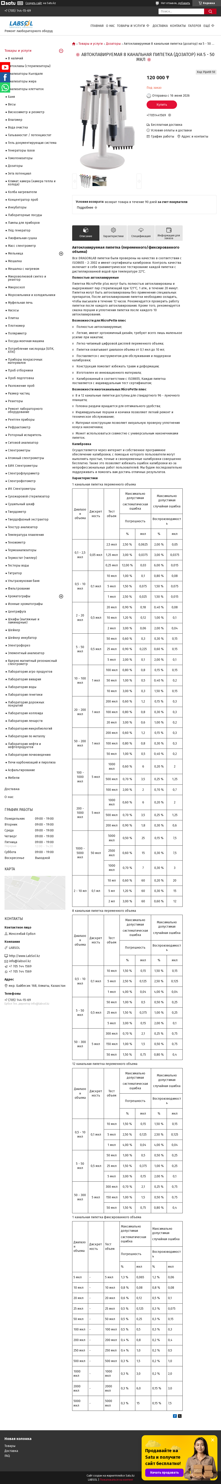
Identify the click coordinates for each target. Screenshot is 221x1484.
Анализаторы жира (22, 81)
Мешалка (15, 261)
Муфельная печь (20, 303)
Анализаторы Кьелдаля (25, 74)
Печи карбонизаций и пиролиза (31, 762)
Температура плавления (26, 535)
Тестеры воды (18, 565)
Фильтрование (19, 588)
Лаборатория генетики (25, 695)
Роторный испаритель (24, 435)
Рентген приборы (21, 420)
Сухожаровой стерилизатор (29, 496)
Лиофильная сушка (22, 238)
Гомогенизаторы (20, 158)
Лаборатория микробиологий (30, 728)
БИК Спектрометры (22, 466)
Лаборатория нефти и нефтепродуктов (24, 745)
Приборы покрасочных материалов (25, 361)
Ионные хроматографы (25, 604)
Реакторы (15, 401)
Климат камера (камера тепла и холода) (31, 182)
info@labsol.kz (20, 961)
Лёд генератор (19, 230)
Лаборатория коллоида (25, 713)
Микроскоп (16, 287)
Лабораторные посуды (25, 215)
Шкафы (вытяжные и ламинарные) (23, 620)
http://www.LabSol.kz (24, 956)
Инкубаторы (17, 207)
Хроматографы (19, 596)
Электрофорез (19, 645)
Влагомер (15, 120)
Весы (12, 104)
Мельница (15, 253)
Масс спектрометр (22, 246)
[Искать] (210, 11)
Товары (10, 1446)
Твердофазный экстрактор (28, 519)
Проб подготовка (21, 378)
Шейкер (14, 630)
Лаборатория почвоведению (29, 755)
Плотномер (16, 326)
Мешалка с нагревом (23, 269)
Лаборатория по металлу (26, 736)
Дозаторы (113, 43)
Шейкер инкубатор (22, 638)
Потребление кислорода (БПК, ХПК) (31, 350)
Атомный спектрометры (26, 458)
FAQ (7, 1456)
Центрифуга (17, 612)
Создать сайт (33, 3)
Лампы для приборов (24, 223)
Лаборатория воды (22, 687)
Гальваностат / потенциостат (29, 135)
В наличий (15, 58)
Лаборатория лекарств (25, 721)
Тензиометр (16, 542)
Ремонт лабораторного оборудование (25, 410)
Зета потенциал (19, 173)
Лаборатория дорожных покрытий (26, 703)
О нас (110, 26)
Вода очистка (18, 127)
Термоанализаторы (22, 550)
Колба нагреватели (22, 192)
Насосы (13, 310)
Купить (162, 105)
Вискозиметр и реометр (26, 112)
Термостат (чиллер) (22, 558)
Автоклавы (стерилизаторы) (29, 66)
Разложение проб (21, 386)
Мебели (13, 778)
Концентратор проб (23, 200)
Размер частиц (19, 393)
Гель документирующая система (32, 143)
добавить (184, 3)
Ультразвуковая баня (23, 581)
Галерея (194, 26)
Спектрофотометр (22, 481)
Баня (11, 97)
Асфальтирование (21, 770)
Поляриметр (17, 333)
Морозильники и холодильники (31, 295)
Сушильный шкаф (21, 504)
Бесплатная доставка (166, 125)
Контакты (178, 26)
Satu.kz (130, 1475)
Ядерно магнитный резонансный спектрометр (32, 662)
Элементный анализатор (26, 653)
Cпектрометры (19, 450)
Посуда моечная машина (26, 341)
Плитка (13, 318)
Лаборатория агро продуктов (30, 672)
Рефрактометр (19, 427)
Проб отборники (20, 370)
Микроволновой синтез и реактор (27, 278)
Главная (97, 26)
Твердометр (17, 512)
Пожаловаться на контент (116, 1479)
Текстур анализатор (23, 527)
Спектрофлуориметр (23, 473)
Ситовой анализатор (23, 443)
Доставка (160, 26)
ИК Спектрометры (21, 489)
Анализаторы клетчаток (26, 89)
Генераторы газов (21, 150)
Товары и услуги (131, 26)
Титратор (15, 573)
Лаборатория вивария (24, 679)
